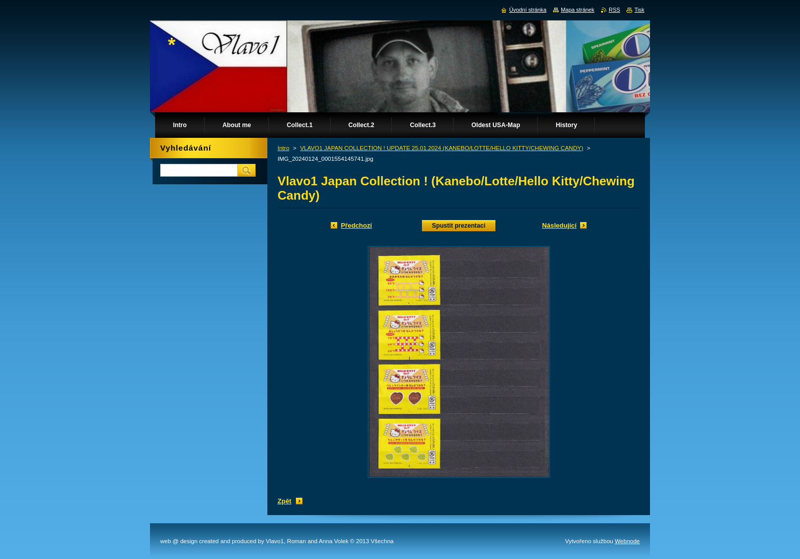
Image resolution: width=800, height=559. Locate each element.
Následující (559, 225)
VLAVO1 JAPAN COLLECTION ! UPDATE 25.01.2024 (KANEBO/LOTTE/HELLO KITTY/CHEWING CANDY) (441, 148)
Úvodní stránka (527, 10)
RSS (614, 10)
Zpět (284, 501)
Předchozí (356, 225)
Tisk (639, 10)
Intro (283, 148)
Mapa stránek (577, 10)
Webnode (627, 541)
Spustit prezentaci (459, 225)
